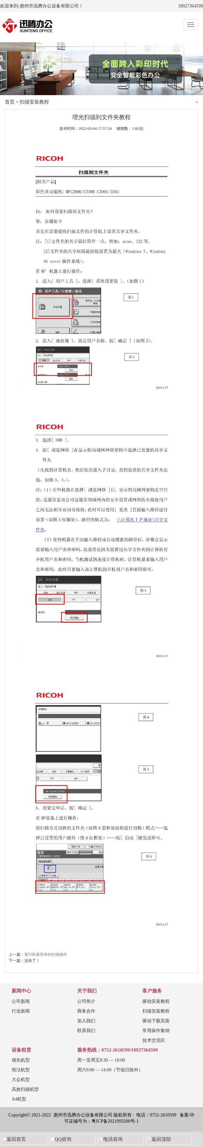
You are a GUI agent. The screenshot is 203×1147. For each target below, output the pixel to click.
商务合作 (86, 1011)
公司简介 (86, 1001)
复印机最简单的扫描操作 (45, 954)
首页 (10, 102)
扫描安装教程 (34, 102)
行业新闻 (21, 1011)
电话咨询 (113, 1139)
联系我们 (86, 1030)
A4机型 (19, 1099)
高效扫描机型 (25, 1089)
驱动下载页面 (156, 1020)
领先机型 (21, 1060)
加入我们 (86, 1020)
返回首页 (16, 1139)
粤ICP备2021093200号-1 (114, 1121)
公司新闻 (21, 1001)
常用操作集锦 (156, 1030)
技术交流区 (153, 1040)
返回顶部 (161, 1139)
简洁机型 (21, 1069)
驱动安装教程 (156, 1001)
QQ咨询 (62, 1139)
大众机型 (21, 1079)
